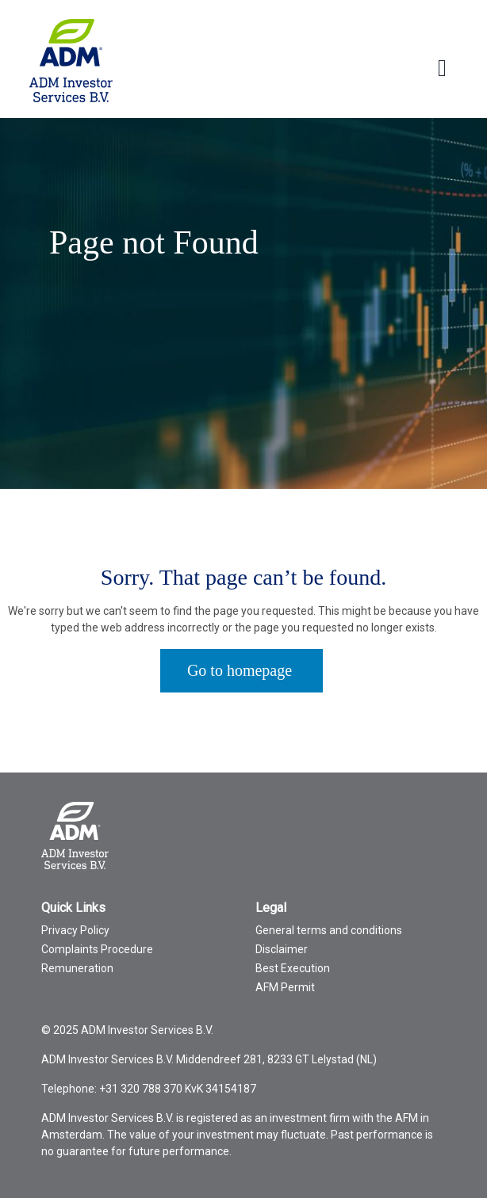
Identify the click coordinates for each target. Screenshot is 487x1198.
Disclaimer (281, 949)
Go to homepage (239, 670)
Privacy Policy (75, 930)
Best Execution (292, 968)
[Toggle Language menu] (442, 68)
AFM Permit (285, 987)
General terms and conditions (328, 930)
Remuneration (77, 968)
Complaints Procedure (97, 949)
